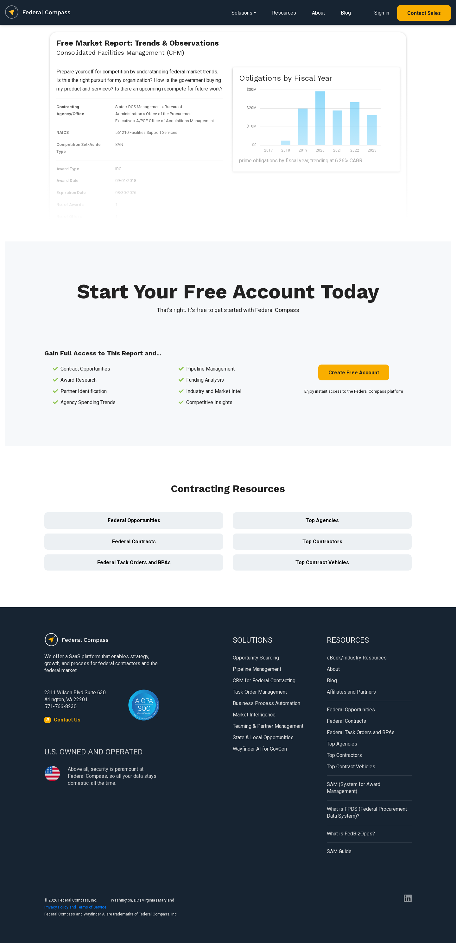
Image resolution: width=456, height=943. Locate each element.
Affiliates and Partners (351, 692)
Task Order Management (260, 692)
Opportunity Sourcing (256, 658)
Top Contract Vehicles (322, 562)
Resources (284, 13)
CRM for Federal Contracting (264, 681)
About (318, 13)
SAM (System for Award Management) (353, 787)
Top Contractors (322, 542)
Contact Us (67, 720)
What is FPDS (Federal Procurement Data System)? (367, 812)
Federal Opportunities (134, 520)
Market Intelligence (254, 715)
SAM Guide (339, 851)
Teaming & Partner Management (268, 726)
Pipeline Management (257, 669)
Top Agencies (322, 520)
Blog (346, 13)
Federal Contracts (134, 542)
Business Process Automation (266, 703)
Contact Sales (424, 13)
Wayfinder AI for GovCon (260, 749)
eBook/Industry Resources (357, 658)
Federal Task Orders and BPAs (134, 562)
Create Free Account (353, 373)
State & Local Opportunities (263, 737)
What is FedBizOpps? (351, 834)
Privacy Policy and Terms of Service (75, 907)
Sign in (381, 13)
